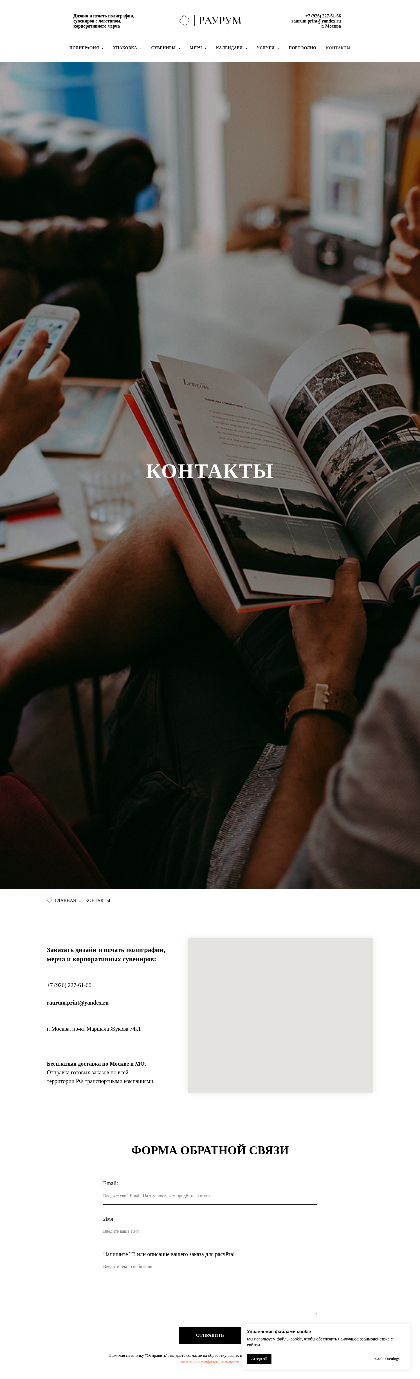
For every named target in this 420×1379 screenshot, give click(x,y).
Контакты (338, 48)
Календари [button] (230, 48)
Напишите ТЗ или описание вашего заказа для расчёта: (169, 1254)
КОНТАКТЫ (97, 900)
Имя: (109, 1219)
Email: (110, 1183)
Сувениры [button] (164, 48)
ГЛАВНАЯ (61, 900)
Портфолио (302, 48)
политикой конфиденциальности (210, 1362)
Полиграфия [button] (84, 48)
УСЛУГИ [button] (266, 48)
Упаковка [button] (125, 48)
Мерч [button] (196, 48)
